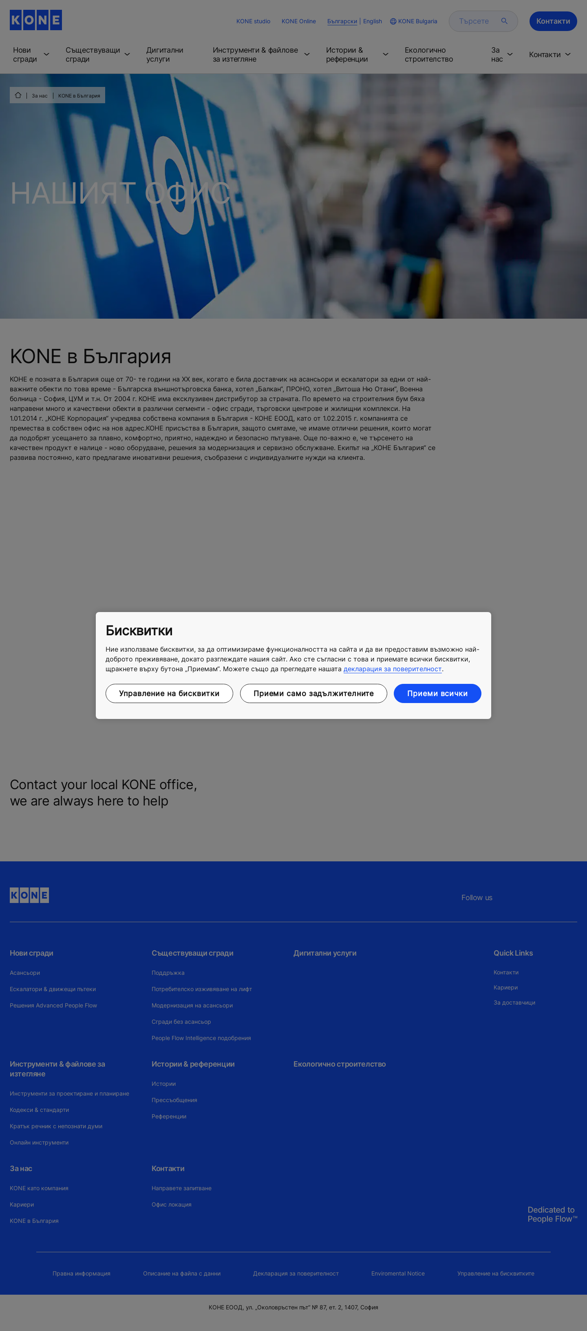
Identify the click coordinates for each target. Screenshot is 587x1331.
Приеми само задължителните (314, 693)
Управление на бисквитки (169, 693)
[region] (293, 665)
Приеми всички (437, 693)
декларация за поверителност (393, 669)
